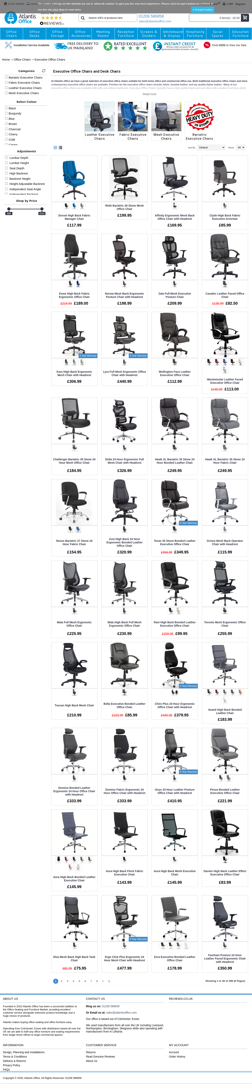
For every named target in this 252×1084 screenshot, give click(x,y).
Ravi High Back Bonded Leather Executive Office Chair (174, 624)
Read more (149, 94)
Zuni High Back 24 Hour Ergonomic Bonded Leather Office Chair (125, 542)
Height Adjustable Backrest (25, 183)
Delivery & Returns (14, 1060)
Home (6, 59)
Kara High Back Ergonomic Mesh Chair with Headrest (74, 373)
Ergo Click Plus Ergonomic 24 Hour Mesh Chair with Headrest (124, 958)
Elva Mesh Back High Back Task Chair (74, 958)
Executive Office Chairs (50, 59)
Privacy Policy (11, 1065)
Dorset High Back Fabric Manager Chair (74, 217)
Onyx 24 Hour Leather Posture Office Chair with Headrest (175, 791)
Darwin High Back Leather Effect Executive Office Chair (225, 873)
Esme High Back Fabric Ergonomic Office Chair (74, 295)
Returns (91, 1052)
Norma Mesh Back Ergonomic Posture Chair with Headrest (124, 295)
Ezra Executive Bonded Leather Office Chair (174, 958)
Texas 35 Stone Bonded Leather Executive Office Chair (174, 542)
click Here (59, 9)
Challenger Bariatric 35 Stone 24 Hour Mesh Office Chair (74, 461)
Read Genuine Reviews (100, 1056)
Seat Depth (14, 168)
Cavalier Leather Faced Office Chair (225, 295)
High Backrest (16, 173)
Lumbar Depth (16, 157)
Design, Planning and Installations (23, 1052)
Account (174, 1052)
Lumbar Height (17, 163)
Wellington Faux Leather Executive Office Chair (175, 373)
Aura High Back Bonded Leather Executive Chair (74, 878)
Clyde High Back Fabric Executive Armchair (224, 217)
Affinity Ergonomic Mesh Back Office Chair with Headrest (175, 217)
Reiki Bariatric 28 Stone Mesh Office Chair (124, 207)
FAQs (6, 1069)
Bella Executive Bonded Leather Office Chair (124, 705)
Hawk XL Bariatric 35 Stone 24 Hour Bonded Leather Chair (175, 461)
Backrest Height (17, 178)
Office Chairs (22, 59)
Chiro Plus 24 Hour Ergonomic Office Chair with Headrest (175, 705)
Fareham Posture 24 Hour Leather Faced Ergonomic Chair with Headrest (225, 958)
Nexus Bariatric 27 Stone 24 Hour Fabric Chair (74, 542)
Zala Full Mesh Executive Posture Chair (174, 295)
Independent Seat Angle (23, 189)
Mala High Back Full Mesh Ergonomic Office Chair (125, 624)
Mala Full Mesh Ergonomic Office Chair (74, 624)
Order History (177, 1056)
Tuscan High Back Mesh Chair (74, 705)
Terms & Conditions (15, 1056)
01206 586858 (151, 16)
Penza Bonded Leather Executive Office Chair (225, 791)
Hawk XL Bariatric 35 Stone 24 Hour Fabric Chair (225, 461)
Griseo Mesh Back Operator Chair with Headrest (225, 542)
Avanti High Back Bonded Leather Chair (225, 711)
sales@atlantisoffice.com (155, 21)
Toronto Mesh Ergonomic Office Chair (225, 624)
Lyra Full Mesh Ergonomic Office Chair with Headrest (124, 373)
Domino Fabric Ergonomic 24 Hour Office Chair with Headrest (124, 791)
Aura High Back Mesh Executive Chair (175, 873)
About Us (91, 1060)
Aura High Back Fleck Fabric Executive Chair (124, 873)
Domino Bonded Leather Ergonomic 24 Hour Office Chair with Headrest (74, 791)
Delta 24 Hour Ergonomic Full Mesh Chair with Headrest (124, 461)
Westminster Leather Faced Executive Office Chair (225, 381)
